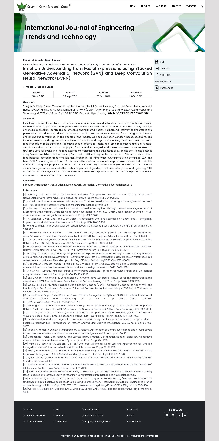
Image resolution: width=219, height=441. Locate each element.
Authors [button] (161, 6)
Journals (133, 409)
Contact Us (135, 421)
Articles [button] (145, 6)
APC (58, 409)
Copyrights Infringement (97, 421)
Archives (60, 415)
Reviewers (190, 6)
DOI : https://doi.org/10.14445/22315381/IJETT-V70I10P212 (107, 64)
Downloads (61, 421)
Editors (176, 6)
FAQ (131, 415)
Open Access (92, 409)
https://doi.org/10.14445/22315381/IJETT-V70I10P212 (119, 113)
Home (133, 6)
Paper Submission (35, 421)
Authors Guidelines (36, 415)
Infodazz (153, 435)
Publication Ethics (94, 415)
